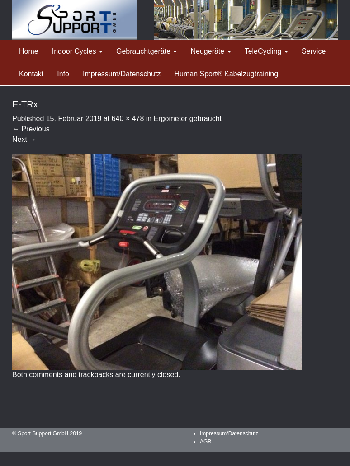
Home (28, 51)
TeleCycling (266, 51)
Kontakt (31, 74)
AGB (205, 441)
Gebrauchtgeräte (146, 51)
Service (314, 51)
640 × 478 (128, 118)
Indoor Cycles (77, 51)
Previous (31, 129)
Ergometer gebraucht (188, 118)
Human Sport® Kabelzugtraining (226, 74)
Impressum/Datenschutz (122, 74)
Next (24, 139)
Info (63, 74)
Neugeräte (210, 51)
